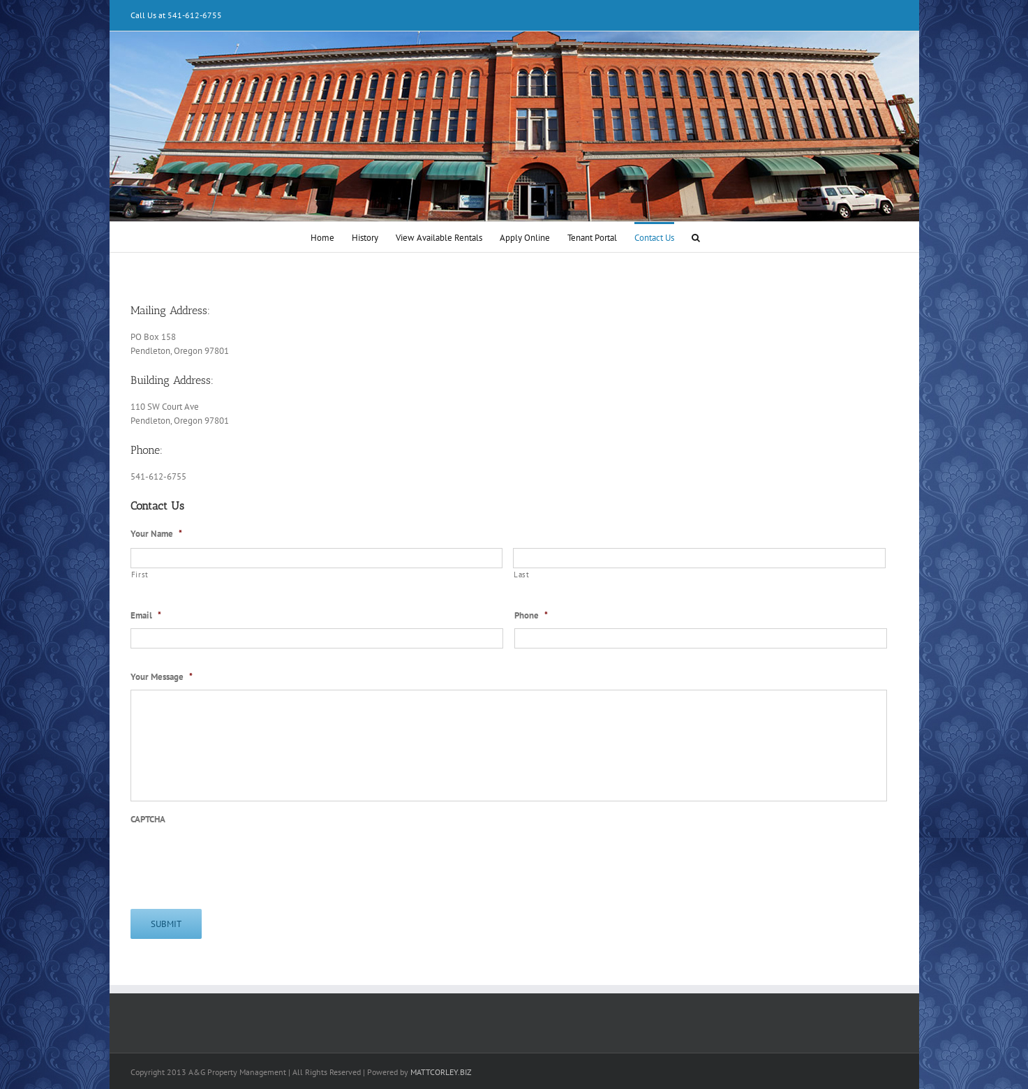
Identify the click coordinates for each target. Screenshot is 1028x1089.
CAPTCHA (148, 819)
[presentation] (237, 859)
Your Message (162, 677)
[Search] (696, 237)
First (140, 574)
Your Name (156, 534)
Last (522, 574)
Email (146, 615)
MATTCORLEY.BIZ (441, 1072)
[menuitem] (322, 237)
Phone (531, 615)
